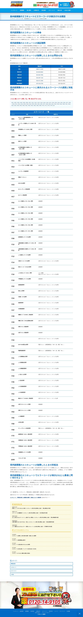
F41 (66, 104)
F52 (21, 105)
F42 (69, 104)
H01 (12, 102)
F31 (52, 104)
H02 (15, 102)
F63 (29, 105)
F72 (48, 105)
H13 (39, 102)
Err (54, 105)
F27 (44, 104)
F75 (51, 105)
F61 (26, 105)
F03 (56, 102)
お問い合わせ (37, 612)
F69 (40, 105)
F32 (55, 104)
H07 (30, 102)
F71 (46, 105)
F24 (38, 104)
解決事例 (44, 10)
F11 (16, 104)
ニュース (56, 611)
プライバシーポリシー (46, 612)
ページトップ (80, 614)
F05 (61, 102)
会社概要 (68, 611)
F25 (41, 104)
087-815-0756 (39, 83)
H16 (47, 102)
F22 (33, 104)
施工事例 (29, 10)
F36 (63, 104)
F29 (50, 104)
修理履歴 (22, 10)
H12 (36, 102)
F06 (64, 102)
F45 (18, 105)
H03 (18, 102)
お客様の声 (36, 10)
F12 (19, 104)
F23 (36, 104)
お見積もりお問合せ (66, 4)
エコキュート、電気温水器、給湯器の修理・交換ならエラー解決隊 (25, 497)
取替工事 (60, 10)
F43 (12, 105)
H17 (50, 102)
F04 (58, 102)
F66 (35, 105)
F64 (32, 105)
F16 (27, 104)
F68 (37, 105)
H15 (44, 102)
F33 (58, 104)
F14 (22, 104)
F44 (15, 105)
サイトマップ (62, 611)
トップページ (14, 10)
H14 (41, 102)
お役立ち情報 (67, 10)
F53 (23, 105)
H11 (33, 102)
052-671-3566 (39, 80)
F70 (43, 105)
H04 (21, 102)
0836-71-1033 (39, 69)
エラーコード (52, 10)
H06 (27, 102)
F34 (61, 104)
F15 (24, 104)
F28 (47, 104)
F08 (70, 102)
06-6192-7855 (39, 75)
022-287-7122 (39, 77)
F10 (13, 104)
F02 (53, 102)
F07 (67, 102)
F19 (30, 104)
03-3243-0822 (39, 72)
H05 (24, 102)
